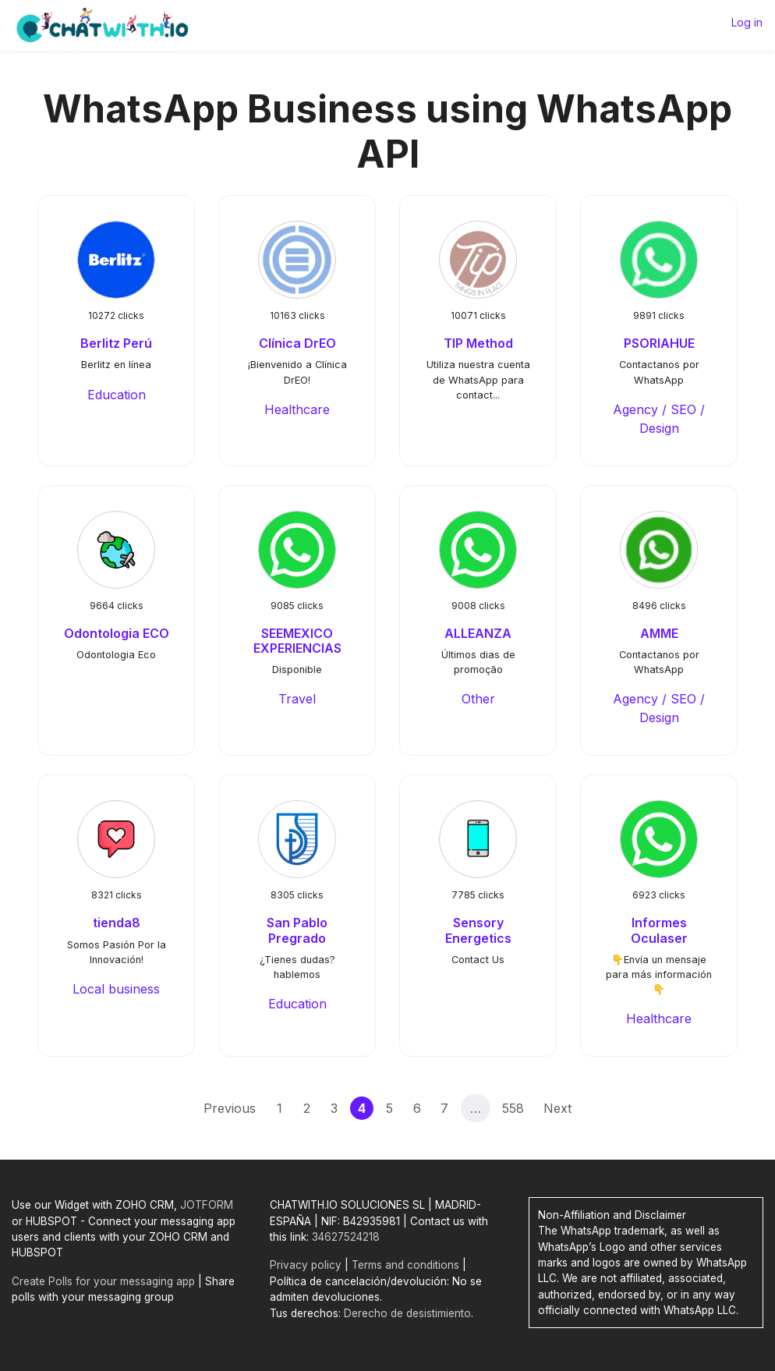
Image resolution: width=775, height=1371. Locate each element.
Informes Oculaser (659, 930)
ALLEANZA (477, 633)
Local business (116, 989)
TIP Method (478, 343)
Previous (229, 1108)
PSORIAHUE (659, 343)
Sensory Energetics (478, 930)
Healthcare (297, 409)
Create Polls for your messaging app (103, 1281)
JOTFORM (206, 1205)
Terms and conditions (405, 1265)
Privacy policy (305, 1265)
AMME (659, 633)
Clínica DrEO (297, 343)
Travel (297, 699)
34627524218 (346, 1237)
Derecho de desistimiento (407, 1313)
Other (478, 699)
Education (116, 394)
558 (513, 1108)
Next (557, 1108)
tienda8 (116, 922)
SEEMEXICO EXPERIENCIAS (297, 640)
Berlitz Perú (116, 343)
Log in (747, 22)
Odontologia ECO (116, 633)
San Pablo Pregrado (297, 930)
